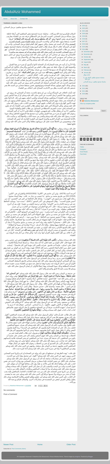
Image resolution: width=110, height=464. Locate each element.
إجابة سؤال (86, 75)
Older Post (71, 444)
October (86, 57)
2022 (84, 28)
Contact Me (24, 18)
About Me (13, 18)
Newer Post (8, 444)
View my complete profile (87, 103)
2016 (84, 44)
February (87, 70)
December (87, 51)
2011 (84, 91)
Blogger (90, 456)
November (87, 54)
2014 (84, 49)
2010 (84, 93)
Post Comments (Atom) (19, 448)
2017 (84, 41)
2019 (84, 36)
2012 (84, 88)
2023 (84, 25)
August (86, 62)
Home (5, 18)
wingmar (77, 456)
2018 (84, 39)
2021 (84, 31)
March (86, 67)
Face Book (83, 154)
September (87, 59)
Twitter (82, 147)
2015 (84, 46)
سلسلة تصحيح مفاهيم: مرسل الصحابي (94, 82)
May (85, 64)
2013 (84, 86)
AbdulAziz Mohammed (22, 12)
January (86, 72)
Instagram (83, 149)
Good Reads (84, 151)
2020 (84, 33)
